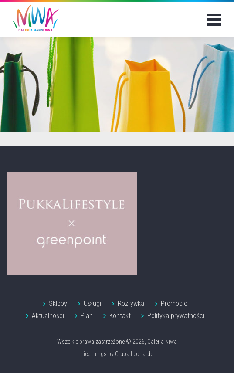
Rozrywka (131, 303)
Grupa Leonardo (134, 353)
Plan (87, 316)
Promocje (174, 303)
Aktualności (48, 316)
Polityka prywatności (175, 316)
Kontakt (120, 316)
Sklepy (58, 303)
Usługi (92, 303)
